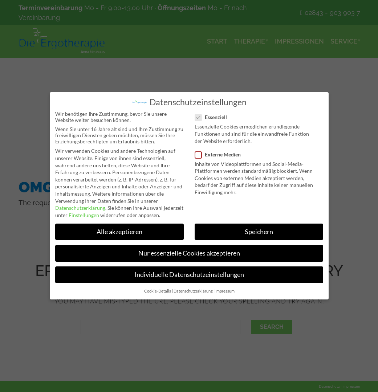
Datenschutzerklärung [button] (192, 291)
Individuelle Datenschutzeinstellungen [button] (189, 275)
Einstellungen (83, 215)
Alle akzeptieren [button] (119, 232)
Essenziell (213, 117)
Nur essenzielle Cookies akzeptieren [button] (189, 253)
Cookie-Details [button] (157, 291)
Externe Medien (220, 154)
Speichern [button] (259, 232)
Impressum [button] (224, 291)
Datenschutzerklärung (80, 208)
